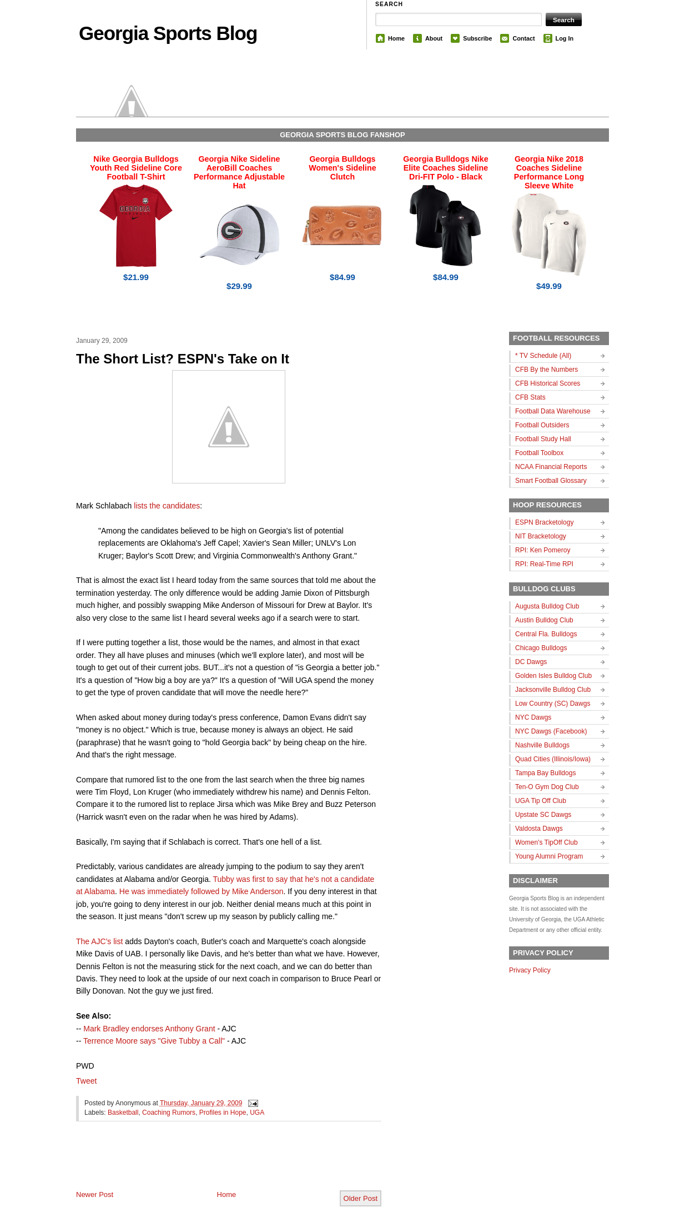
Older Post (360, 1198)
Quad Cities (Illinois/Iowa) (553, 759)
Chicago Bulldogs (541, 648)
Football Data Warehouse (553, 411)
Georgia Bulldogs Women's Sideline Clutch (342, 167)
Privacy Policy (530, 970)
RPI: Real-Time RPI (544, 564)
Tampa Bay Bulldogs (545, 773)
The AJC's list (99, 941)
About (433, 38)
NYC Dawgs (533, 717)
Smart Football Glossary (551, 481)
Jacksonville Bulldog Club (553, 690)
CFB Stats (530, 397)
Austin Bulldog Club (544, 620)
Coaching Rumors (168, 1112)
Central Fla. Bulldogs (546, 634)
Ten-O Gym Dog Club (547, 787)
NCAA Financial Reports (551, 467)
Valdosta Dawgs (539, 828)
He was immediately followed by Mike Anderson (201, 891)
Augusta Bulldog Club (547, 606)
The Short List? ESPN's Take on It (182, 358)
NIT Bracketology (540, 536)
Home (396, 38)
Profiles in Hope (222, 1112)
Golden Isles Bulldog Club (553, 676)
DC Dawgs (531, 662)
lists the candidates (167, 505)
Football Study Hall (543, 439)
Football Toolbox (539, 453)
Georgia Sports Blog (168, 33)
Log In (564, 38)
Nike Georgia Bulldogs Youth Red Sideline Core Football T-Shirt (136, 167)
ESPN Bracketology (544, 522)
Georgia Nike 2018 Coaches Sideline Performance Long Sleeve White (549, 172)
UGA (257, 1112)
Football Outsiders (542, 425)
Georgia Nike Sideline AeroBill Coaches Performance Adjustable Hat (239, 172)
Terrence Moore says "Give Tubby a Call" (154, 1040)
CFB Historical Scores (547, 383)
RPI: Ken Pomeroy (542, 550)
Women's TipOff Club (546, 842)
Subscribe (477, 38)
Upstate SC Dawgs (543, 815)
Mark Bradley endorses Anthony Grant (149, 1028)
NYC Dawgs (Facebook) (551, 731)
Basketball (123, 1112)
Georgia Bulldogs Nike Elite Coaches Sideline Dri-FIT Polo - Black (445, 167)
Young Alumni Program (549, 856)
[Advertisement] (206, 1164)
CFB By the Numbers (546, 369)
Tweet (86, 1080)
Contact (523, 38)
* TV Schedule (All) (543, 356)
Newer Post (94, 1194)
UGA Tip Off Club (540, 801)
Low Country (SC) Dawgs (552, 703)
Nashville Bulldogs (542, 745)
